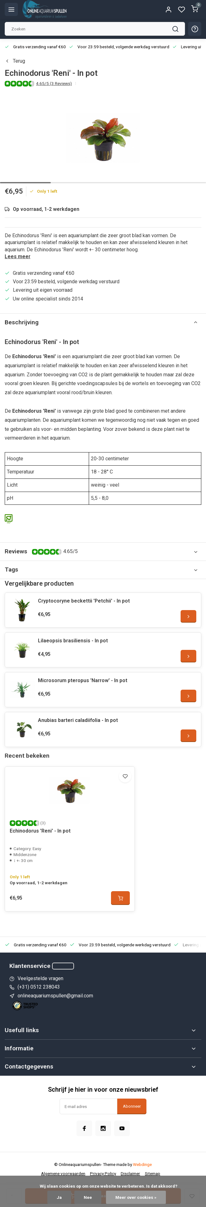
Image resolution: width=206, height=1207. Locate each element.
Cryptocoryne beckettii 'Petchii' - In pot (84, 601)
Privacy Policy (103, 1173)
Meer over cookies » (135, 1197)
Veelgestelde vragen (40, 978)
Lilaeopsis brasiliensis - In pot (73, 641)
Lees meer (17, 256)
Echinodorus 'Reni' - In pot (40, 831)
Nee (88, 1197)
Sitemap (152, 1173)
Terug (15, 61)
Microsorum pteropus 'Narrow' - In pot (82, 680)
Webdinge (142, 1164)
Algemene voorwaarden (63, 1173)
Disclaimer (130, 1173)
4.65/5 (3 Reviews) (54, 83)
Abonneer (132, 1106)
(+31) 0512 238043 (39, 987)
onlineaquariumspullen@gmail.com (55, 996)
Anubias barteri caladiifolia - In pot (78, 720)
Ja (59, 1197)
